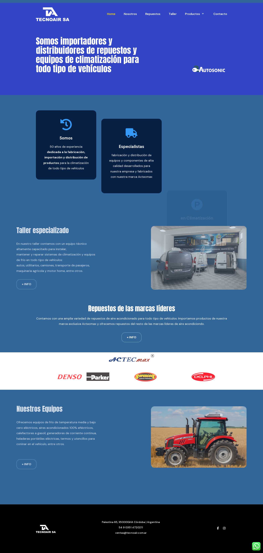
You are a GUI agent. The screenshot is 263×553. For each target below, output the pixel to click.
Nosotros (130, 14)
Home (111, 14)
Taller (173, 14)
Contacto (220, 14)
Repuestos (152, 14)
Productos (195, 14)
